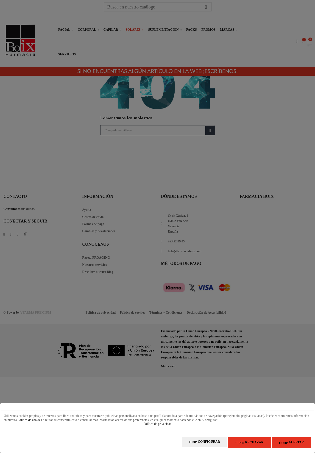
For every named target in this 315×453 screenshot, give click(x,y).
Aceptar (288, 444)
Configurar (188, 444)
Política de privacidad (157, 426)
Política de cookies (30, 421)
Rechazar (240, 444)
